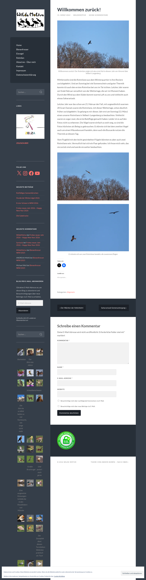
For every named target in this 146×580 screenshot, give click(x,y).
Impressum (21, 70)
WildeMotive (21, 235)
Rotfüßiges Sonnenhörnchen (27, 193)
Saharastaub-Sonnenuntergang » (114, 308)
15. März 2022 (63, 15)
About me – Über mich (26, 62)
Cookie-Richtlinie (59, 576)
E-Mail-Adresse (64, 378)
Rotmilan (20, 58)
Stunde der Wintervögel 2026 (28, 198)
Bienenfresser (22, 49)
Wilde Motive (70, 462)
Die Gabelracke (22, 216)
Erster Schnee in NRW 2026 (27, 203)
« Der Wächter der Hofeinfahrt (71, 308)
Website (61, 389)
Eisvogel (20, 53)
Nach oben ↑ (123, 462)
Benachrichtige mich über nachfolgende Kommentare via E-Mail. (82, 401)
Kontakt (19, 66)
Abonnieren (23, 310)
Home (19, 45)
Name (60, 367)
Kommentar (63, 340)
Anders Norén (108, 462)
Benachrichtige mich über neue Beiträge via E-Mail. (78, 406)
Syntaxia (19, 242)
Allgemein (71, 292)
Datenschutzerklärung (26, 75)
